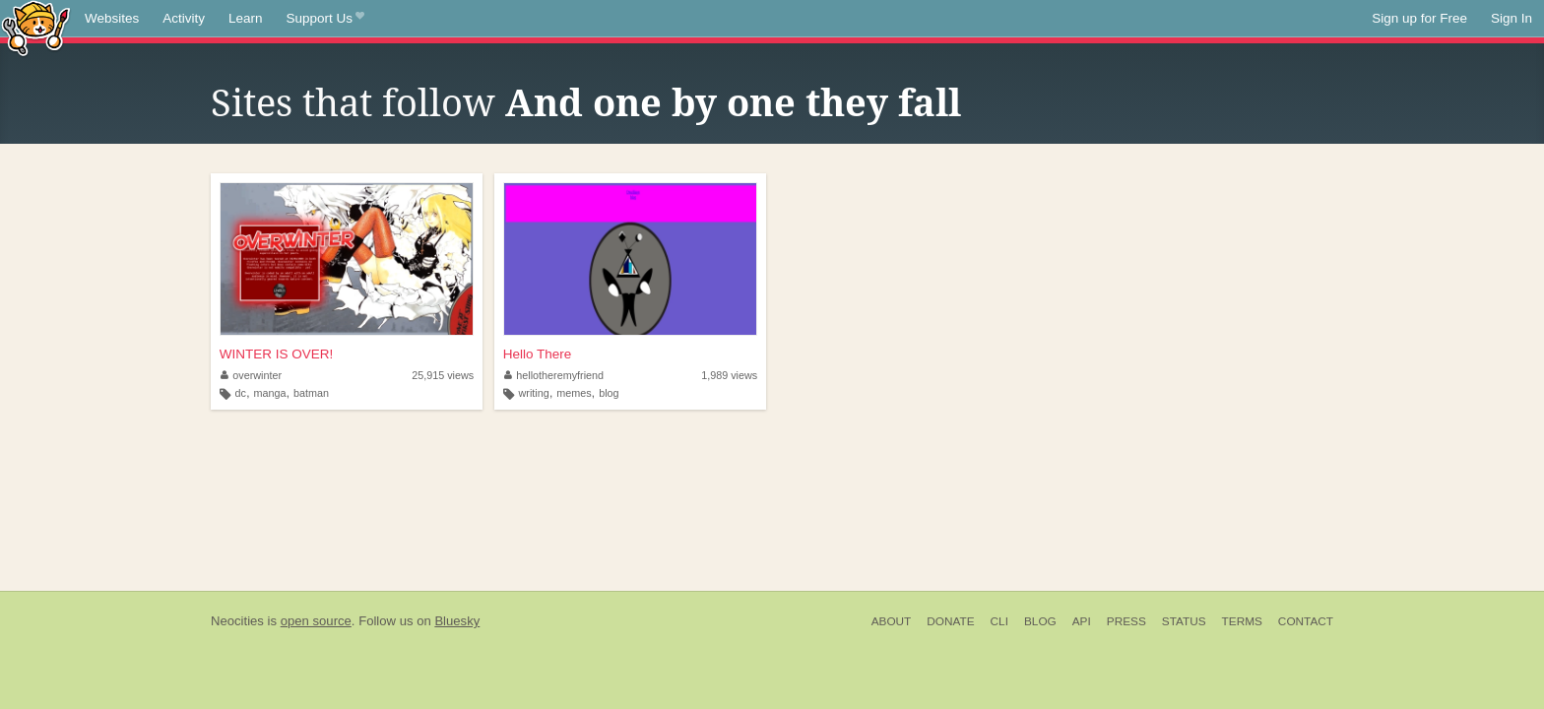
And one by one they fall (733, 103)
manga (269, 393)
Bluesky (457, 620)
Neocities (237, 620)
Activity (183, 18)
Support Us (325, 19)
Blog (1040, 621)
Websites (112, 18)
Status (1184, 621)
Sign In (1511, 18)
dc (240, 393)
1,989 (729, 375)
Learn (245, 18)
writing (533, 393)
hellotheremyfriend (554, 375)
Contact (1305, 621)
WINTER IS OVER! (277, 354)
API (1081, 621)
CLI (999, 621)
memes (573, 393)
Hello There (537, 354)
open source (316, 620)
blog (608, 393)
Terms (1242, 621)
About (891, 621)
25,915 (443, 375)
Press (1126, 621)
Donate (950, 621)
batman (311, 393)
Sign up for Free (1419, 18)
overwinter (251, 375)
